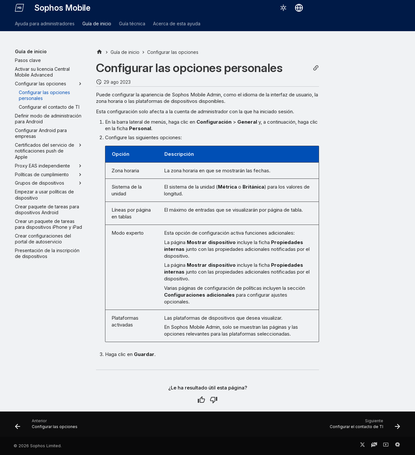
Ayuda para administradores (45, 23)
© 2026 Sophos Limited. (38, 445)
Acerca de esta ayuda (176, 23)
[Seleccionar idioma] (298, 7)
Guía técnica (132, 23)
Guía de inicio (96, 23)
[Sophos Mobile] (19, 7)
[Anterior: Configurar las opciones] (48, 426)
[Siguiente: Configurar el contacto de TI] (363, 426)
